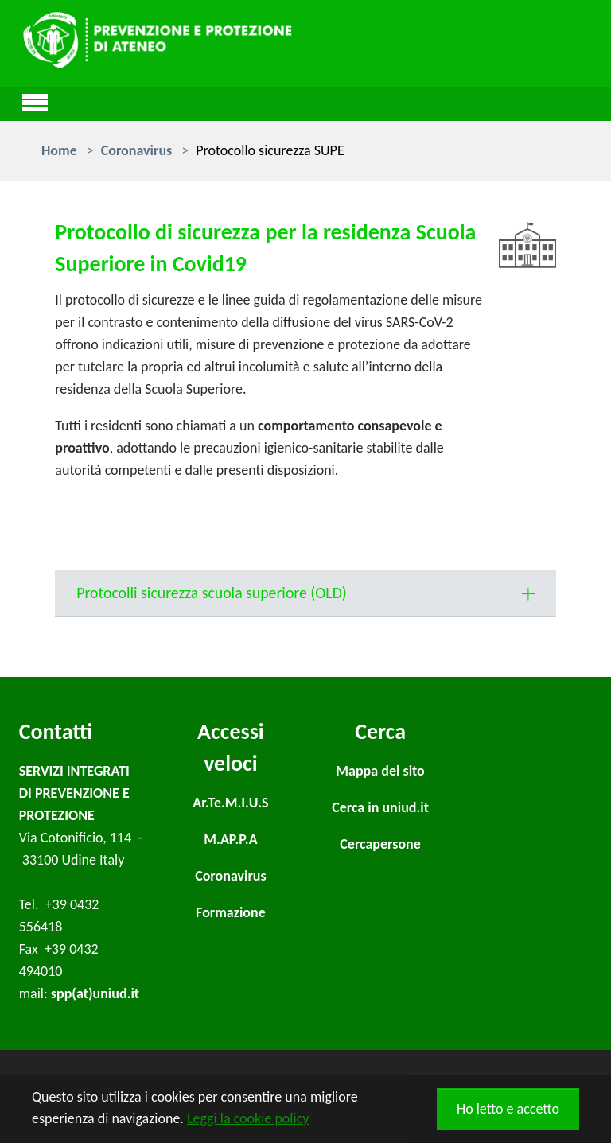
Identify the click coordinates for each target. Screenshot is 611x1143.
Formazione (231, 912)
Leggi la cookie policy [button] (248, 1118)
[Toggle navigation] (35, 100)
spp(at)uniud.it (95, 993)
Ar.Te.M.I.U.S (230, 802)
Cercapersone (380, 844)
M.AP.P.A (230, 839)
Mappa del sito (380, 770)
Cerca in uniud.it (380, 807)
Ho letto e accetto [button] (508, 1109)
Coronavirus (231, 875)
